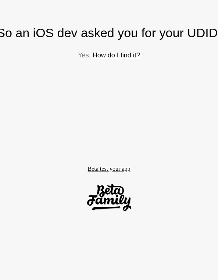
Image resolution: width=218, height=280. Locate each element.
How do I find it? (116, 55)
